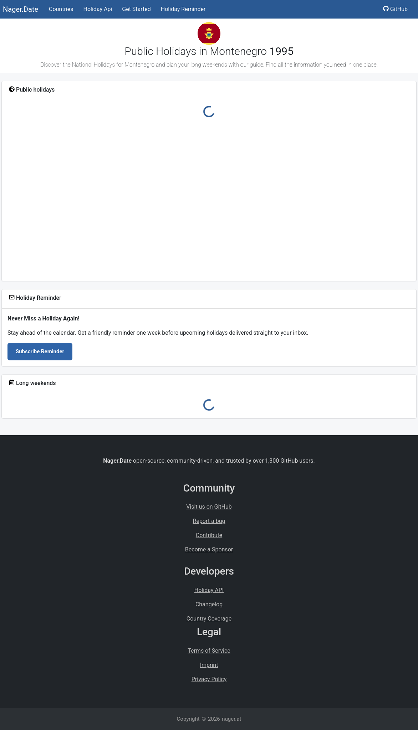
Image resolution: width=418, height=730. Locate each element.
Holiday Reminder (183, 9)
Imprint (209, 665)
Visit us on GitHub (209, 506)
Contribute (209, 535)
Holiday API (209, 590)
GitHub (395, 9)
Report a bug (209, 521)
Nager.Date (20, 9)
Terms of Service (209, 650)
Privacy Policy (209, 679)
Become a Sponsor (209, 549)
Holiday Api (97, 9)
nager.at (231, 719)
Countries (61, 9)
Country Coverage (209, 618)
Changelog (209, 604)
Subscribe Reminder (40, 351)
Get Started (136, 9)
